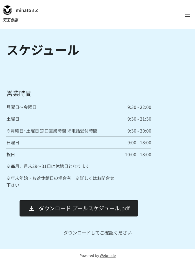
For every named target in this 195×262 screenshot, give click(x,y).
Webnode (108, 255)
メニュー (187, 14)
